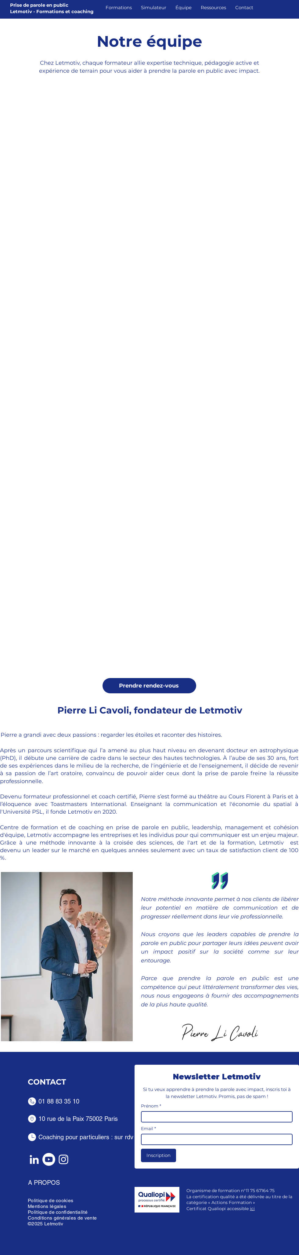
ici (252, 1208)
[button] (118, 7)
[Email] (215, 1139)
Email (148, 1128)
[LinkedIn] (34, 1159)
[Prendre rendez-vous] (149, 685)
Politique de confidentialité (58, 1212)
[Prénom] (215, 1117)
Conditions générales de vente (62, 1218)
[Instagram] (63, 1159)
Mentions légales (47, 1206)
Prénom (151, 1106)
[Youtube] (48, 1159)
